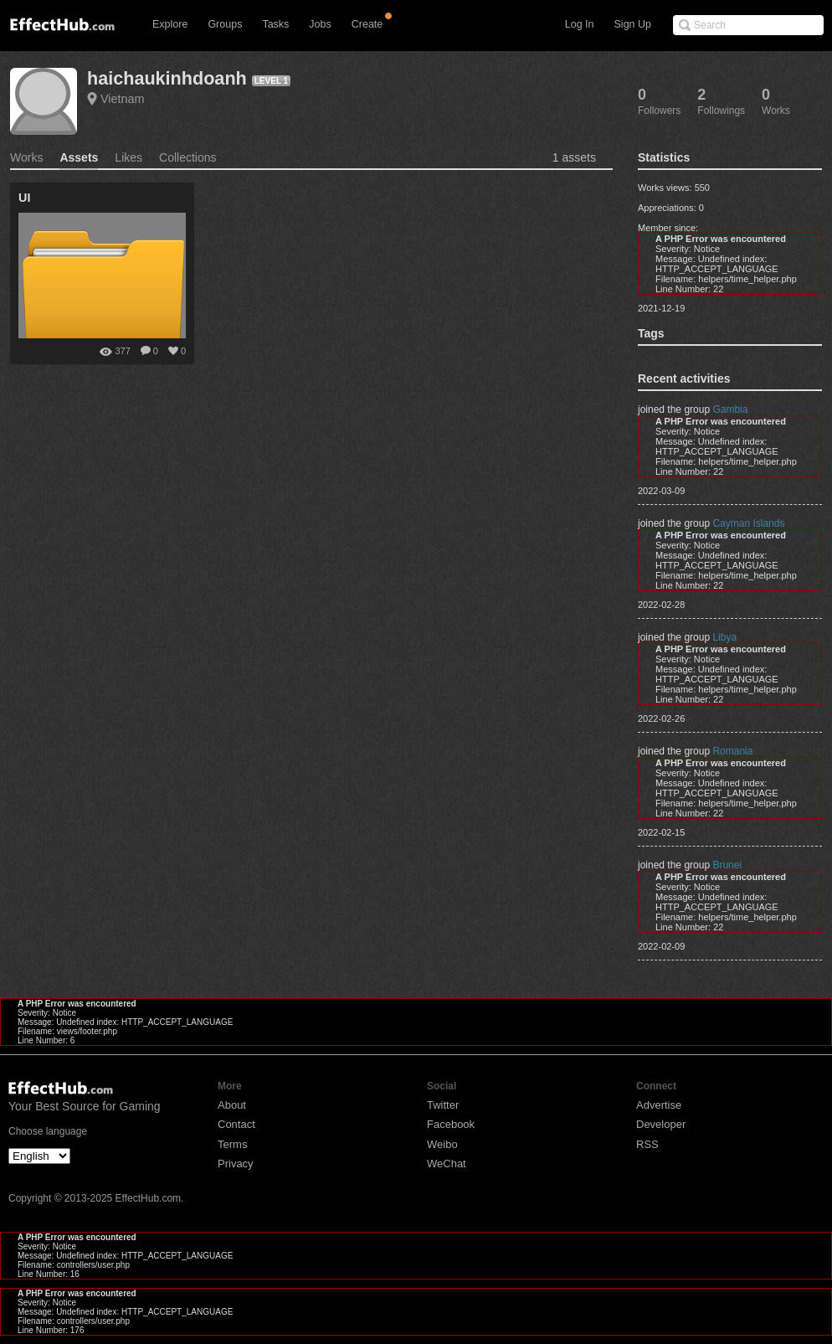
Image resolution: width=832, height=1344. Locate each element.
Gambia (729, 409)
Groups (225, 24)
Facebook (451, 1124)
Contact (236, 1124)
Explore (169, 24)
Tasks (275, 24)
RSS (647, 1144)
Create (367, 24)
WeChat (446, 1163)
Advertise (658, 1105)
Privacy (236, 1163)
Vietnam (122, 99)
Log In (579, 24)
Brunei (727, 865)
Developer (661, 1124)
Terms (232, 1144)
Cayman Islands (748, 523)
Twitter (443, 1105)
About (232, 1105)
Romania (732, 751)
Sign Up (632, 24)
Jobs (320, 24)
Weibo (442, 1144)
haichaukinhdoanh (167, 78)
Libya (724, 637)
